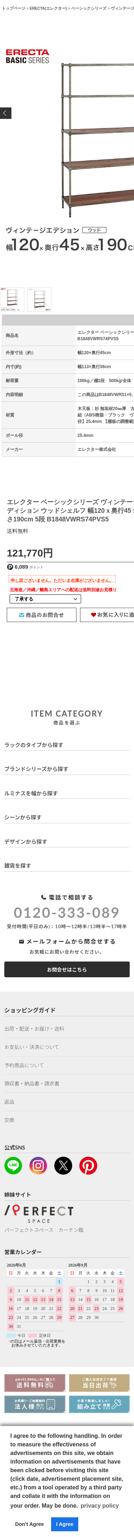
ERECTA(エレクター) (48, 8)
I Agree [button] (64, 1524)
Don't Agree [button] (29, 1524)
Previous (5, 113)
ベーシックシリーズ (88, 8)
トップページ (13, 8)
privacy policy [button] (100, 1506)
